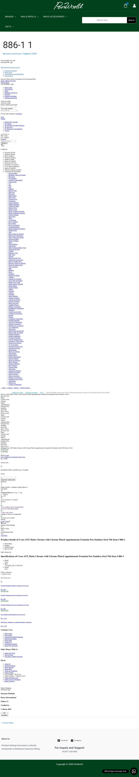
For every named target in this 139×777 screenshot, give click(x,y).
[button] (109, 24)
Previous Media (6, 723)
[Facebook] (62, 740)
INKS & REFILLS (29, 17)
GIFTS (9, 27)
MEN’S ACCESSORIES (54, 17)
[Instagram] (76, 740)
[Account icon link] (134, 5)
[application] (14, 17)
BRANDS (10, 17)
